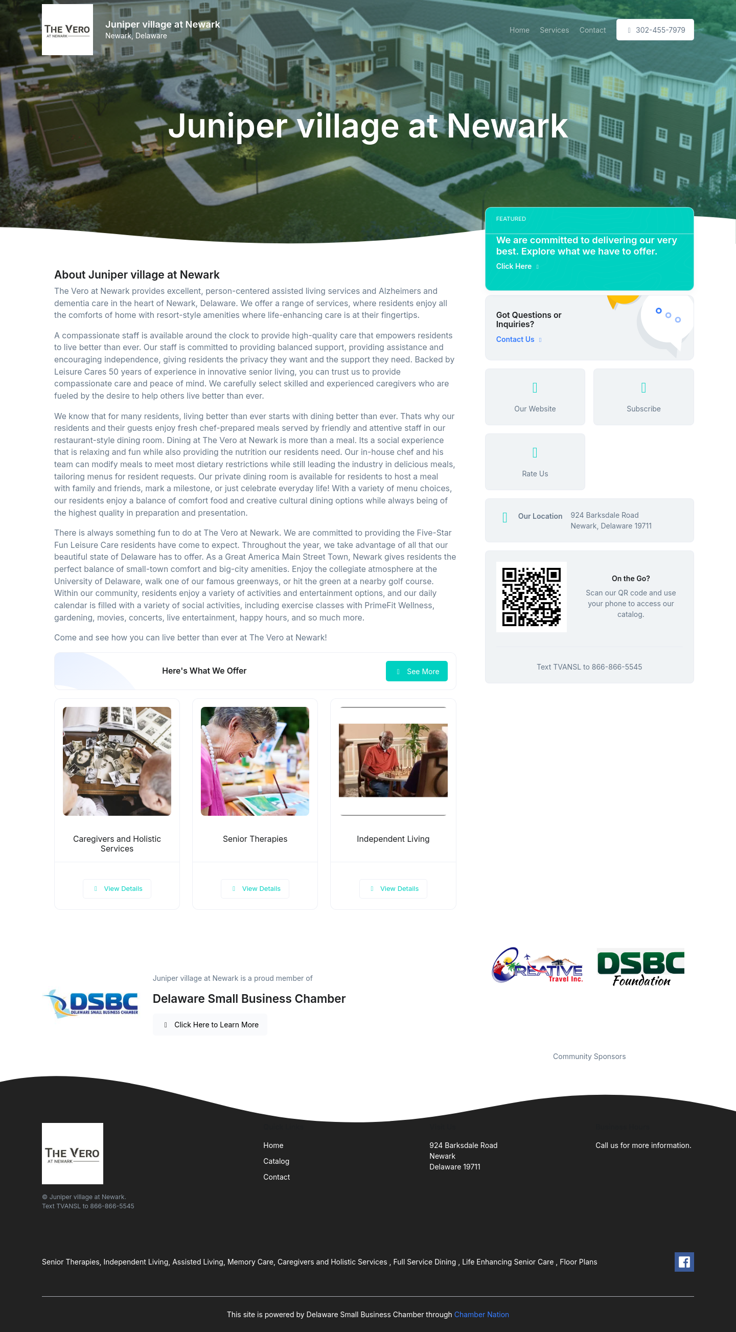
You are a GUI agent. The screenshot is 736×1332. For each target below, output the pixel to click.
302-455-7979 (655, 30)
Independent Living (393, 839)
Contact (593, 30)
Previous (477, 992)
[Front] (69, 29)
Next (702, 992)
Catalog (276, 1161)
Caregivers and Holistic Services (117, 844)
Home (520, 30)
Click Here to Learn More (210, 1024)
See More (417, 671)
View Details (117, 888)
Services (554, 30)
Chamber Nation (482, 1314)
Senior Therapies (255, 839)
